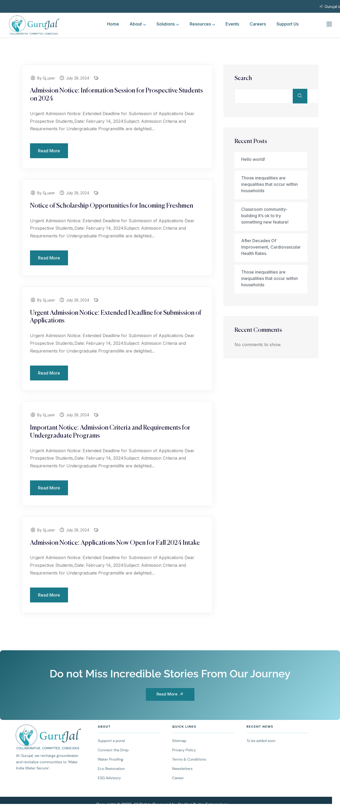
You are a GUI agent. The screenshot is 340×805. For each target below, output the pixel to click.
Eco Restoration (111, 768)
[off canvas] (329, 24)
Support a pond (111, 740)
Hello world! (253, 159)
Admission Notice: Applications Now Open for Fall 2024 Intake (115, 543)
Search (243, 78)
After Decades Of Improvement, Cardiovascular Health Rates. (271, 247)
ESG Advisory (109, 777)
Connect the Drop (113, 750)
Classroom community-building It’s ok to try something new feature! (264, 216)
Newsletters (182, 768)
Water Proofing (110, 759)
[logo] (34, 24)
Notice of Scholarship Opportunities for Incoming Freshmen (111, 206)
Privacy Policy (184, 750)
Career (178, 777)
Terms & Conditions (189, 759)
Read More (49, 150)
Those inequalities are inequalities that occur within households (269, 184)
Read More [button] (170, 694)
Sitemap (179, 740)
